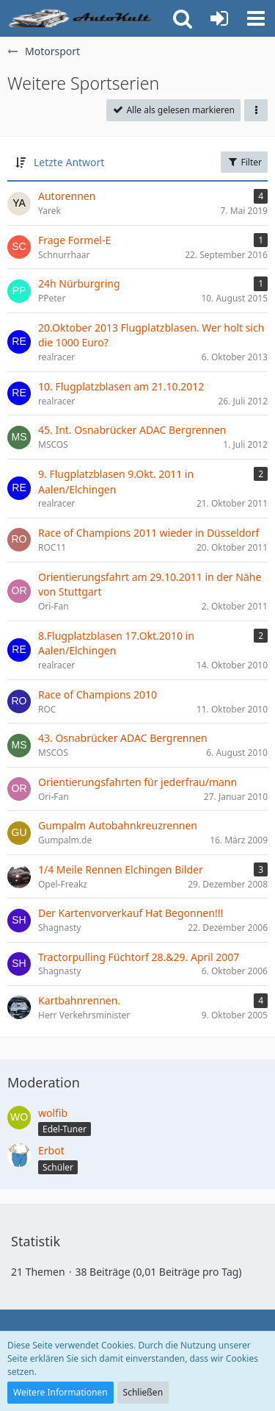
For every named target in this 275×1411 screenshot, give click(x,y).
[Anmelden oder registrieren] (219, 18)
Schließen (143, 1392)
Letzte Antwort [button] (69, 162)
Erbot (51, 1150)
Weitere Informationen (60, 1392)
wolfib (52, 1113)
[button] (256, 18)
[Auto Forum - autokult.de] (82, 18)
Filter (244, 162)
